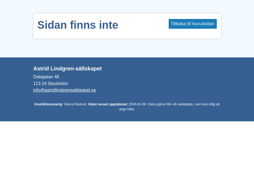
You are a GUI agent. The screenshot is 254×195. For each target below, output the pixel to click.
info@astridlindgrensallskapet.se (64, 90)
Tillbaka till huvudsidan (192, 23)
